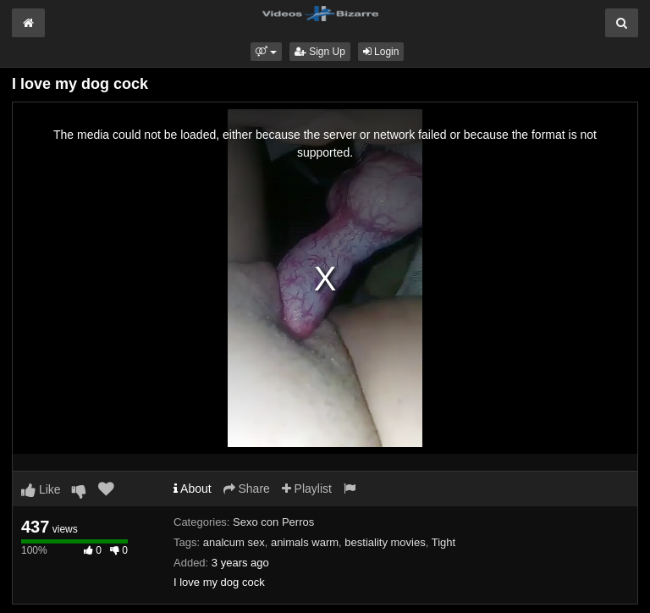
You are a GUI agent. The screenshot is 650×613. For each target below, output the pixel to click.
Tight (443, 542)
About (193, 488)
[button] (266, 51)
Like (41, 489)
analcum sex (234, 542)
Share (246, 488)
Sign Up (320, 52)
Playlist (307, 488)
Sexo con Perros (273, 522)
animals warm (305, 542)
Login (381, 52)
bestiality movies (384, 542)
